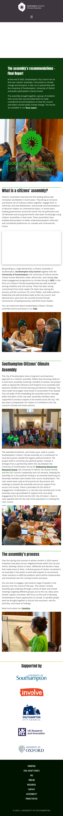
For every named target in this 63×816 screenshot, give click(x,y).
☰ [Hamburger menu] (31, 17)
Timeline (31, 780)
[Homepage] (31, 7)
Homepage (31, 766)
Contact (31, 789)
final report (31, 107)
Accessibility (31, 794)
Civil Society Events (31, 770)
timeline (26, 608)
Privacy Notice (31, 798)
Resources (31, 784)
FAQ (35, 308)
